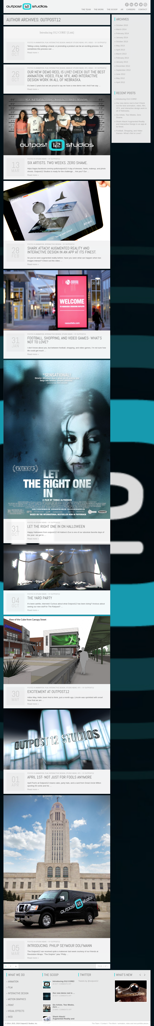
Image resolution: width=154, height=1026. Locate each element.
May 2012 (120, 78)
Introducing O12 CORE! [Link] (57, 32)
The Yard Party (39, 598)
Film (46, 42)
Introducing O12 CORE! (126, 99)
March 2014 (121, 29)
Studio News (78, 42)
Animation (40, 42)
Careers (130, 9)
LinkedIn (131, 4)
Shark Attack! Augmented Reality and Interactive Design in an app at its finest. (61, 250)
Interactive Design (57, 42)
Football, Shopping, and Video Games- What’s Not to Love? (64, 340)
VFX (86, 42)
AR (122, 9)
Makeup (69, 42)
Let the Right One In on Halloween (56, 526)
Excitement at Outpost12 (48, 691)
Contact (142, 9)
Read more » (33, 52)
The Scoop (112, 9)
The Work (99, 9)
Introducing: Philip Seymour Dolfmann (59, 945)
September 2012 (123, 70)
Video (90, 42)
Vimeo (141, 4)
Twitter (136, 4)
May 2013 (120, 45)
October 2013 (122, 41)
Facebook (127, 4)
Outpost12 (101, 42)
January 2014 (122, 37)
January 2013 (122, 62)
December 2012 (123, 66)
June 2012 (120, 74)
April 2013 (120, 50)
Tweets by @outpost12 (88, 981)
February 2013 (122, 58)
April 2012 (120, 82)
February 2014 (122, 33)
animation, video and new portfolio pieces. (133, 1023)
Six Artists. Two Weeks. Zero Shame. (57, 162)
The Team (86, 9)
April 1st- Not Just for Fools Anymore (59, 777)
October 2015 (122, 25)
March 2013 (121, 54)
